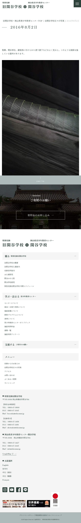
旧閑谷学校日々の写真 (13, 367)
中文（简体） (7, 472)
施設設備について (11, 311)
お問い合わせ (9, 375)
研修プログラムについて (13, 315)
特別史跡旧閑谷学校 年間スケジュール (19, 286)
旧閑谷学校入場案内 (12, 266)
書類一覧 (7, 330)
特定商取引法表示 (41, 515)
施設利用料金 (9, 326)
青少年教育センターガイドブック (17, 322)
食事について (9, 318)
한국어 (5, 468)
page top (40, 181)
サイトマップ (9, 383)
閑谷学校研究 (9, 282)
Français (5, 480)
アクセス (7, 371)
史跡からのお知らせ (12, 363)
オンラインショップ (55, 515)
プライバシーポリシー (26, 515)
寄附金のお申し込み (39, 215)
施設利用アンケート (12, 334)
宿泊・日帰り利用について (14, 307)
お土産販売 (8, 274)
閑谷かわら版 (9, 278)
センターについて (11, 303)
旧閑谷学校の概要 (11, 263)
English (5, 465)
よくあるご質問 (10, 379)
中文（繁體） (7, 476)
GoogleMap (6, 453)
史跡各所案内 (9, 270)
